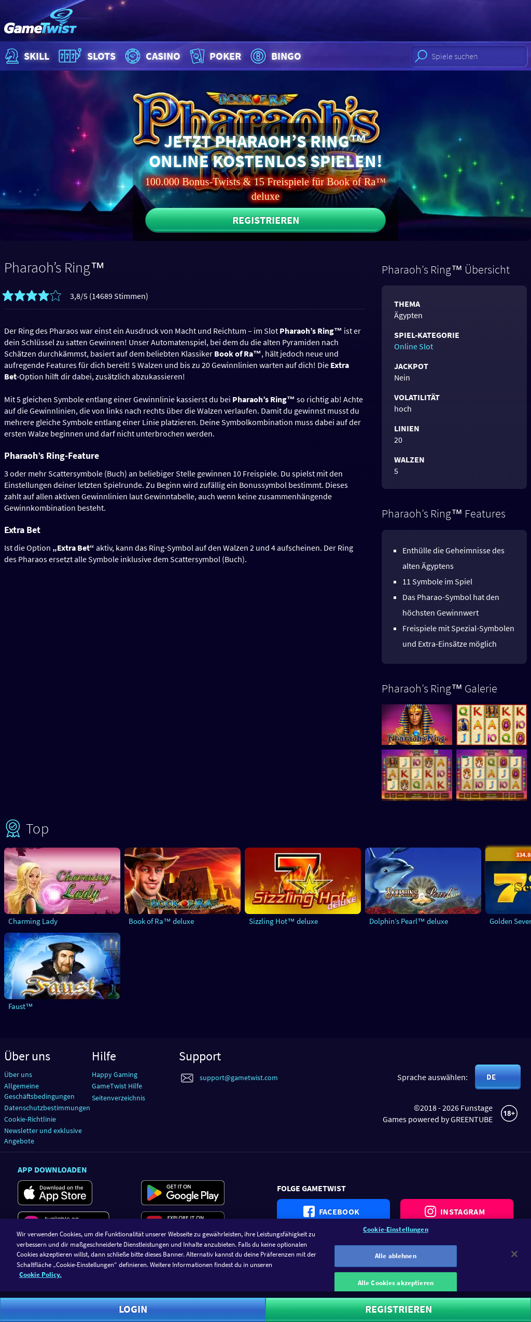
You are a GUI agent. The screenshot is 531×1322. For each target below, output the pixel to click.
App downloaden (52, 1169)
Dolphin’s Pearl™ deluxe (408, 921)
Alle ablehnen (395, 1261)
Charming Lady (33, 921)
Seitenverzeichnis (118, 1097)
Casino (151, 56)
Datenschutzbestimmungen (47, 1107)
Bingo (274, 56)
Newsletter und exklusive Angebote (43, 1135)
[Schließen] (514, 1259)
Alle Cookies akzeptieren (396, 1288)
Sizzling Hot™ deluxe (283, 921)
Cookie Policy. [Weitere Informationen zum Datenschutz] (40, 1279)
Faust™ (20, 1006)
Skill (26, 56)
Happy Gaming (114, 1074)
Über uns (18, 1074)
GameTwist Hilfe (117, 1086)
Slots (86, 56)
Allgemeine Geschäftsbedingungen (39, 1090)
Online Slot (413, 346)
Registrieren (265, 219)
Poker (214, 56)
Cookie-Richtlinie (30, 1119)
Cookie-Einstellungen (395, 1234)
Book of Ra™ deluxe (161, 921)
